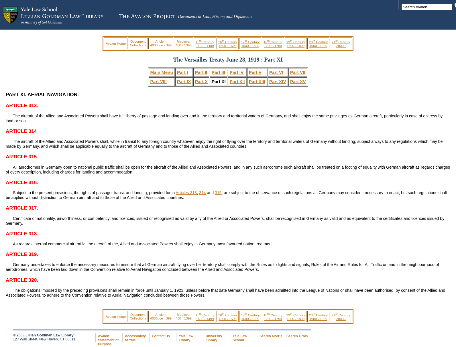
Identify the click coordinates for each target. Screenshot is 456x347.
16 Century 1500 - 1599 (227, 44)
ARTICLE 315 (21, 156)
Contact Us (161, 336)
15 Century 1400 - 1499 (205, 44)
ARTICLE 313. (22, 105)
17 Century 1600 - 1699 (250, 44)
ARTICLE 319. (22, 254)
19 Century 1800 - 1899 (295, 44)
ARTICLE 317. (22, 208)
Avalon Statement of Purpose (108, 340)
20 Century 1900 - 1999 (318, 44)
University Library (214, 338)
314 (202, 192)
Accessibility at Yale (135, 338)
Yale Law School (240, 338)
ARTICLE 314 (21, 131)
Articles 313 (186, 192)
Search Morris (271, 336)
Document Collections (138, 43)
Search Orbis (297, 336)
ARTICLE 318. (22, 233)
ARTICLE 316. (22, 182)
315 (218, 192)
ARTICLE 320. (22, 280)
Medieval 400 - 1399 (184, 43)
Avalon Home (116, 43)
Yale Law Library (186, 338)
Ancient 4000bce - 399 (161, 43)
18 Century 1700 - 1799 (273, 44)
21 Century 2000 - (341, 44)
